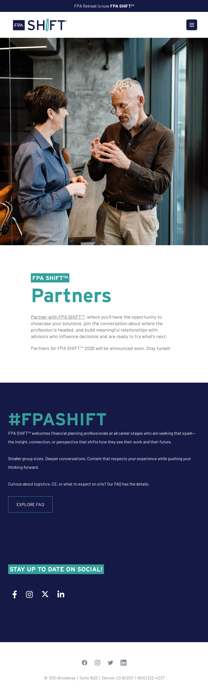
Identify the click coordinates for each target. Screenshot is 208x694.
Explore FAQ (30, 504)
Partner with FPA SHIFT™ (57, 317)
